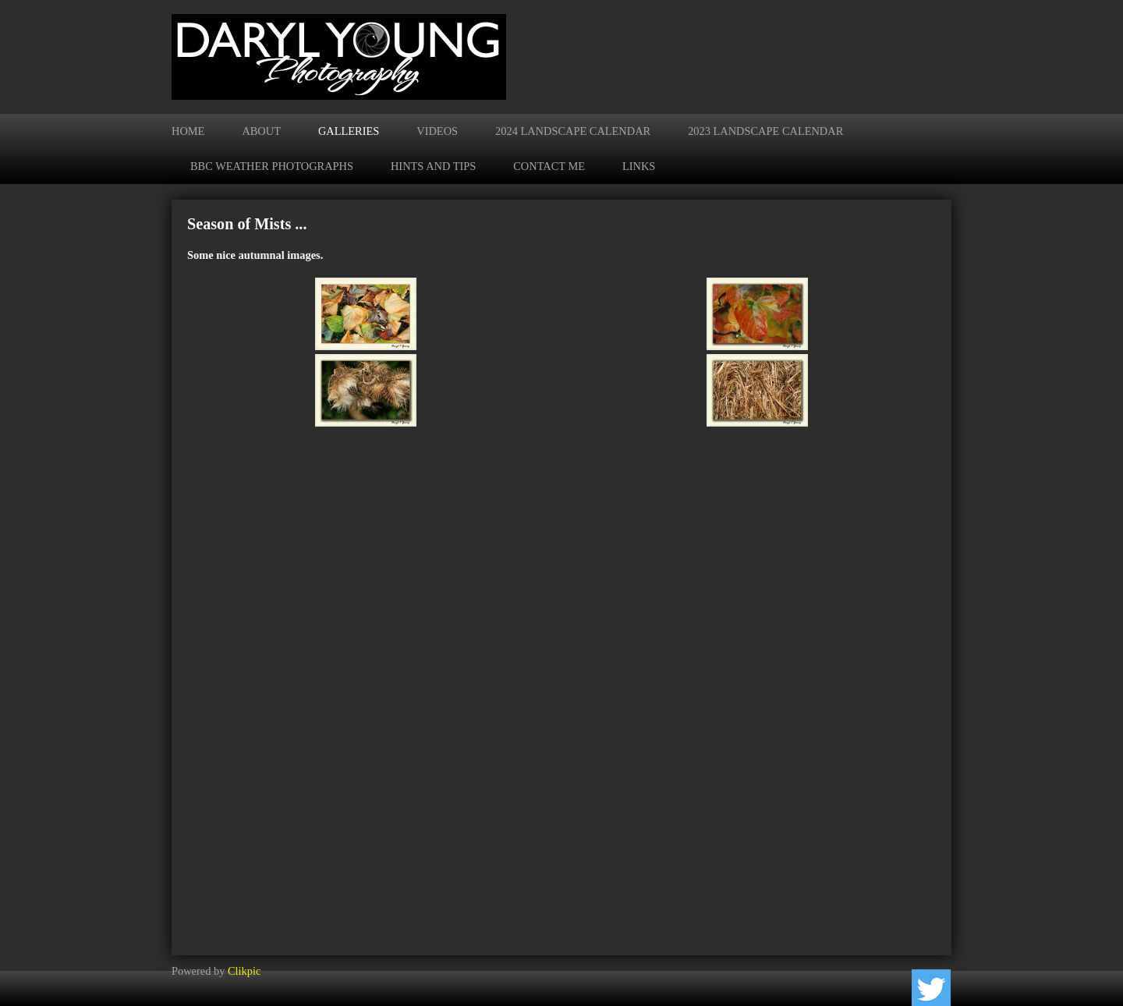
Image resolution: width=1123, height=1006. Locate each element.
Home (188, 131)
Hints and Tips (433, 166)
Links (638, 166)
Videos (437, 131)
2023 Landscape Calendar (765, 131)
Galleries (348, 131)
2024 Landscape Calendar (572, 131)
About (261, 131)
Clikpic (244, 971)
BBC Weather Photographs (271, 166)
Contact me (549, 166)
